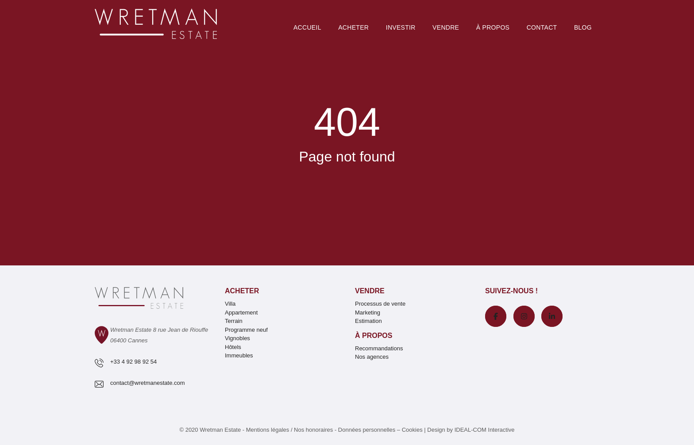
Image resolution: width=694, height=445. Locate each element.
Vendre (445, 27)
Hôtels (233, 347)
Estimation (368, 321)
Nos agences (372, 356)
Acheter (353, 27)
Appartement (241, 312)
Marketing (367, 312)
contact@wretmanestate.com (147, 383)
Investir (401, 27)
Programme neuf (246, 329)
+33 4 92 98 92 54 (133, 361)
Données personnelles (366, 429)
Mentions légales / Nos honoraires (289, 429)
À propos (373, 335)
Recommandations (379, 348)
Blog (583, 27)
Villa (230, 303)
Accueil (307, 27)
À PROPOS (493, 27)
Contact (542, 27)
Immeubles (239, 355)
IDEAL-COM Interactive (485, 429)
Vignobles (237, 338)
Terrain (234, 321)
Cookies (412, 429)
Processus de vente (380, 303)
